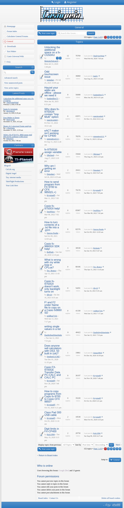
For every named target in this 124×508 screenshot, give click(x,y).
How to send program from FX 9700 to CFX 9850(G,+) (52, 187)
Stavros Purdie (52, 233)
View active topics (11, 88)
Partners (19, 145)
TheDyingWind (98, 56)
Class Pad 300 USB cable (52, 413)
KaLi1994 (51, 434)
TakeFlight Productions (15, 181)
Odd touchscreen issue (51, 74)
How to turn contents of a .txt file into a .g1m (51, 226)
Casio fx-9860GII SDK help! (52, 246)
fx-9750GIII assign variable (53, 150)
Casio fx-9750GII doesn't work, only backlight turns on (52, 286)
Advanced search (10, 78)
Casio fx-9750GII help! (52, 207)
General (10, 41)
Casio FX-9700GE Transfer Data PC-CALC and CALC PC (52, 372)
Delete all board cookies (111, 498)
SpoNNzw (51, 212)
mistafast (50, 80)
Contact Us (53, 498)
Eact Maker (11, 51)
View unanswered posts (13, 83)
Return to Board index (48, 455)
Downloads (11, 46)
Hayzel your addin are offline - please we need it (52, 91)
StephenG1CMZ (53, 356)
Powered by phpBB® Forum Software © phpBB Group (116, 505)
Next (118, 445)
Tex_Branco (51, 271)
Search (18, 67)
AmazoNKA (97, 353)
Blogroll (7, 165)
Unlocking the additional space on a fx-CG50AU (52, 51)
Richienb (96, 248)
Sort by (84, 445)
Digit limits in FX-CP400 (51, 430)
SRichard (50, 155)
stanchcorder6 (52, 120)
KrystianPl (51, 195)
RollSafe (50, 252)
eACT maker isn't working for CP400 (51, 133)
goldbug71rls (52, 316)
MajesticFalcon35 (51, 61)
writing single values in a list (52, 327)
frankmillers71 (52, 98)
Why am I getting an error (50, 168)
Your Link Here (12, 185)
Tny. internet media (13, 177)
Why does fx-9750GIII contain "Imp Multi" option (51, 113)
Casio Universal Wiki (15, 56)
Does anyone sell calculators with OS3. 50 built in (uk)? (52, 349)
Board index (43, 498)
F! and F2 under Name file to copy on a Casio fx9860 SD (53, 307)
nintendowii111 (53, 139)
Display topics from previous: (56, 445)
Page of (97, 37)
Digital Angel (11, 173)
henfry (95, 76)
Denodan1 (51, 174)
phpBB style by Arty (107, 505)
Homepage (11, 26)
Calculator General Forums (17, 36)
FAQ (8, 62)
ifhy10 (49, 295)
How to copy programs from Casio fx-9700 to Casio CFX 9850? (52, 396)
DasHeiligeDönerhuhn (53, 335)
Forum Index (12, 31)
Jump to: (104, 459)
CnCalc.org (10, 169)
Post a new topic (48, 33)
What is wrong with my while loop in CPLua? (52, 263)
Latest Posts (19, 93)
